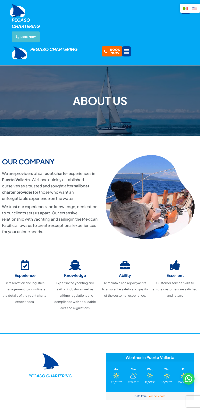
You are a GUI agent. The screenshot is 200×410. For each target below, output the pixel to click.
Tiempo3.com (156, 396)
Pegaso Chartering (54, 49)
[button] (126, 51)
